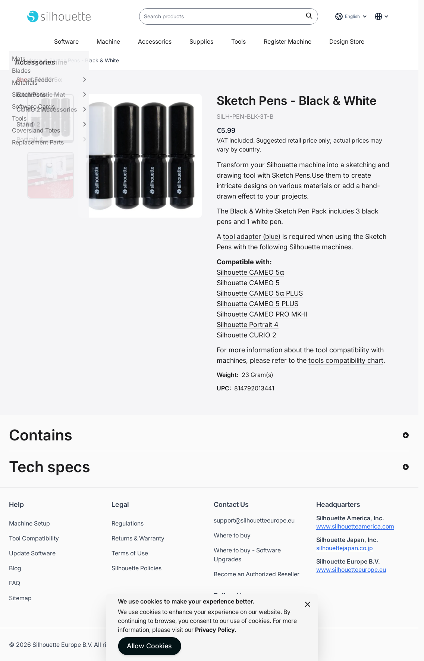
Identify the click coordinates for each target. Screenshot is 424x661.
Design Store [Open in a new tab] (346, 41)
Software (66, 41)
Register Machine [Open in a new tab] (287, 41)
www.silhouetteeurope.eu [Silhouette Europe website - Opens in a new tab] (351, 569)
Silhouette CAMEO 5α (250, 272)
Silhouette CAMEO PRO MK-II (262, 314)
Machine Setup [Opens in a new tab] (29, 523)
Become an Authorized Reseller (256, 574)
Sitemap (20, 598)
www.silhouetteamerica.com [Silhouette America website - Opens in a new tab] (355, 526)
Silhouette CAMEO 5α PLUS (260, 293)
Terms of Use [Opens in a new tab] (130, 553)
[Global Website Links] (382, 16)
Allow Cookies (149, 646)
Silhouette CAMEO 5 (248, 283)
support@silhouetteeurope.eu (254, 520)
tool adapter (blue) (251, 236)
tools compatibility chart (345, 360)
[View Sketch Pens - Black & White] (50, 118)
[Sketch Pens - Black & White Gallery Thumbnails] (50, 146)
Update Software (32, 553)
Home (34, 60)
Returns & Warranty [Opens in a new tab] (138, 538)
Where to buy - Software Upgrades (247, 554)
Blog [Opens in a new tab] (15, 568)
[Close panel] (307, 604)
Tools (238, 41)
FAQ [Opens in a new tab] (14, 583)
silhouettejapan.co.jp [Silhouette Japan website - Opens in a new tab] (344, 548)
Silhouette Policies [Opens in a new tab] (136, 568)
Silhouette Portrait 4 (248, 324)
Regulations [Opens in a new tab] (128, 523)
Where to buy (232, 535)
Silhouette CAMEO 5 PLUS (257, 304)
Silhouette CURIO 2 (246, 335)
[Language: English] (351, 16)
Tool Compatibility (34, 538)
